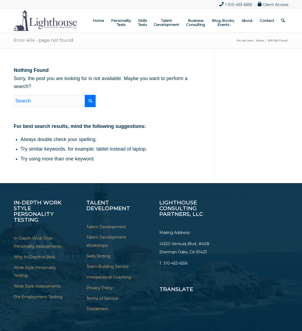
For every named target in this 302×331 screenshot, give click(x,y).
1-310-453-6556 (235, 4)
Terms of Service (102, 298)
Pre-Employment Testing (38, 296)
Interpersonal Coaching (108, 277)
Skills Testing (98, 256)
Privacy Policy (99, 287)
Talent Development (106, 226)
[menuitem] (235, 4)
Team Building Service (107, 266)
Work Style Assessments (37, 286)
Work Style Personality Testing (35, 271)
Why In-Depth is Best (34, 256)
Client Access (273, 4)
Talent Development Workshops (106, 241)
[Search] (283, 20)
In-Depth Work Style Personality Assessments (37, 242)
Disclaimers (97, 308)
